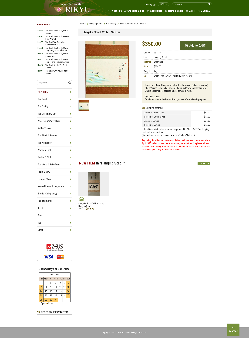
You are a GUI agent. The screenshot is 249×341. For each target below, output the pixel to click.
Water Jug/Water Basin (49, 121)
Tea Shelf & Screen (47, 135)
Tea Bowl (42, 99)
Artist (40, 208)
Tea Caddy (43, 106)
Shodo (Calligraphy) (47, 193)
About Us (117, 10)
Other (40, 229)
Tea (39, 222)
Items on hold (175, 10)
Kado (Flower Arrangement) (51, 186)
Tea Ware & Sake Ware (49, 164)
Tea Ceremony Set (47, 113)
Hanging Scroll (95, 23)
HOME (83, 23)
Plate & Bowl (44, 171)
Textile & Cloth (45, 157)
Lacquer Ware (44, 179)
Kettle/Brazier (45, 128)
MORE (203, 163)
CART (192, 10)
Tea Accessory (45, 142)
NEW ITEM (43, 91)
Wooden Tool (44, 150)
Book (40, 215)
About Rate (156, 10)
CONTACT (206, 10)
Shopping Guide (135, 10)
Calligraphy (111, 23)
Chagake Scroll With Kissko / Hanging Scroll (91, 204)
